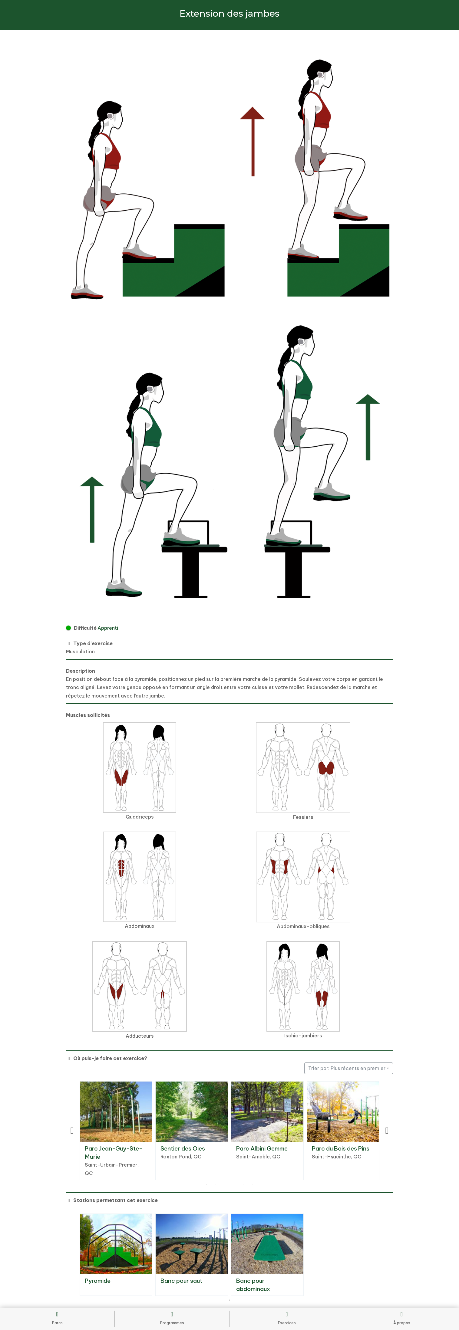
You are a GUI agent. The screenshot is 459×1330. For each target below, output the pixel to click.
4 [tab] (234, 1185)
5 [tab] (243, 1185)
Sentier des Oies (182, 1148)
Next (387, 1130)
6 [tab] (252, 1185)
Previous (72, 1130)
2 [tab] (216, 1185)
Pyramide (98, 1280)
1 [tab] (207, 1185)
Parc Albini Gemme (262, 1148)
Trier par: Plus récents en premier (346, 1068)
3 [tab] (225, 1185)
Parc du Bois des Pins (340, 1148)
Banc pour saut (181, 1280)
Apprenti (107, 628)
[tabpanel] (116, 1130)
